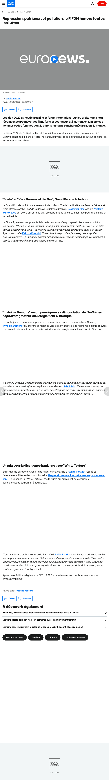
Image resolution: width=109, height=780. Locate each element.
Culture (11, 12)
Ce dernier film (75, 208)
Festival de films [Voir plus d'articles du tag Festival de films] (14, 637)
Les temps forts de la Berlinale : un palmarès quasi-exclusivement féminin (39, 619)
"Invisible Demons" (12, 325)
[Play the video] (54, 59)
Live (102, 3)
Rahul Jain (69, 386)
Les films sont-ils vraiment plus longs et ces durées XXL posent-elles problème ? (42, 627)
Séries (20, 12)
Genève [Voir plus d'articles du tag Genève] (36, 637)
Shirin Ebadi (61, 554)
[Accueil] (3, 12)
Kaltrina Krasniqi (31, 233)
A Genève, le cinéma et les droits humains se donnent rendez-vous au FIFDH (40, 612)
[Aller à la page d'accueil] (11, 3)
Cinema (29, 12)
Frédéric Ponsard (13, 98)
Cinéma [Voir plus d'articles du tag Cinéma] (53, 637)
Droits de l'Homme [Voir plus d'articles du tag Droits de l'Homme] (75, 637)
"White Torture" (76, 471)
